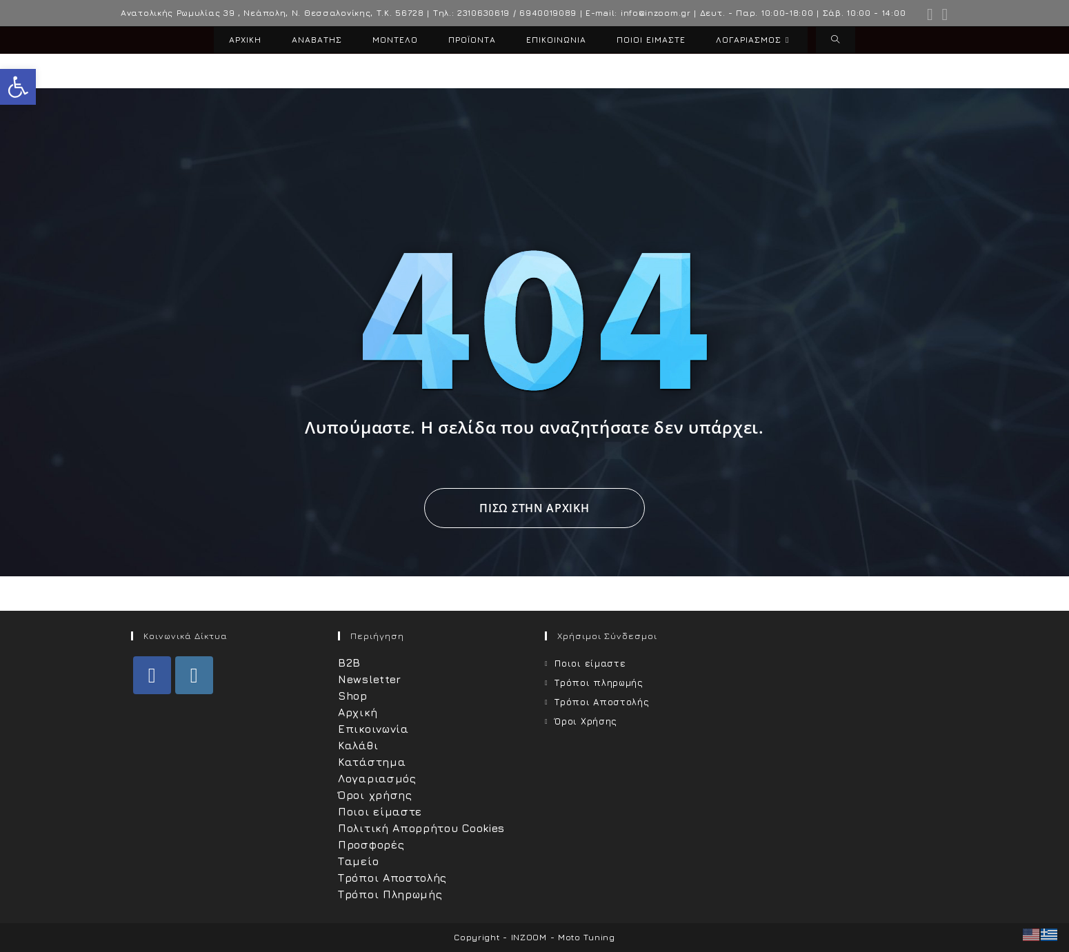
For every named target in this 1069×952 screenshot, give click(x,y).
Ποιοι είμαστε (380, 811)
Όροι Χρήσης (586, 721)
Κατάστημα (372, 762)
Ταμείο (358, 861)
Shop (353, 695)
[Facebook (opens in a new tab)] (930, 14)
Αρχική (357, 712)
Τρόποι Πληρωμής (390, 894)
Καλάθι (358, 745)
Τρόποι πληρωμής (599, 682)
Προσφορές (371, 844)
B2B (349, 662)
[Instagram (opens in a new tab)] (943, 14)
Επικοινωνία (373, 728)
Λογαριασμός (377, 778)
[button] (18, 87)
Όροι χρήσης (375, 795)
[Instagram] (194, 675)
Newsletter (369, 679)
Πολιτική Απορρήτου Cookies (421, 828)
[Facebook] (152, 675)
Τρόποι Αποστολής (392, 877)
